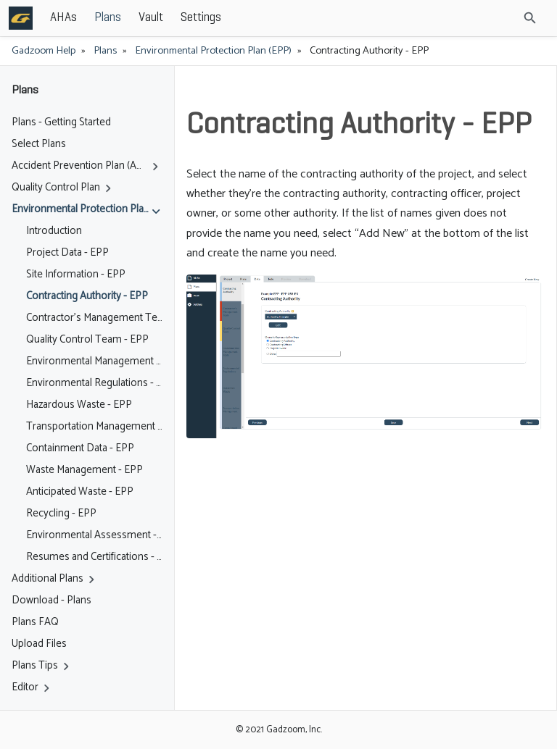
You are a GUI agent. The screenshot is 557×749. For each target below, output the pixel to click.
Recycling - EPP (61, 513)
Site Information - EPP (75, 274)
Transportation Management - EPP (94, 426)
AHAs (63, 18)
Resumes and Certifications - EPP (94, 557)
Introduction (54, 231)
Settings (201, 18)
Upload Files (39, 644)
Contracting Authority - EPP (87, 296)
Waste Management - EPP (84, 470)
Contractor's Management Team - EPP (94, 318)
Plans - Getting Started (61, 122)
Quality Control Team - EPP (87, 339)
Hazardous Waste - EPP (79, 405)
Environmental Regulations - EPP (94, 383)
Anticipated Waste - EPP (79, 492)
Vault (151, 18)
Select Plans (39, 144)
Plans (107, 18)
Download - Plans (51, 600)
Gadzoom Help (43, 50)
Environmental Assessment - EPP (94, 535)
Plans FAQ (35, 622)
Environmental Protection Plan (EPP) (213, 50)
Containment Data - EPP (80, 448)
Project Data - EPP (67, 252)
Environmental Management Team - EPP (94, 361)
